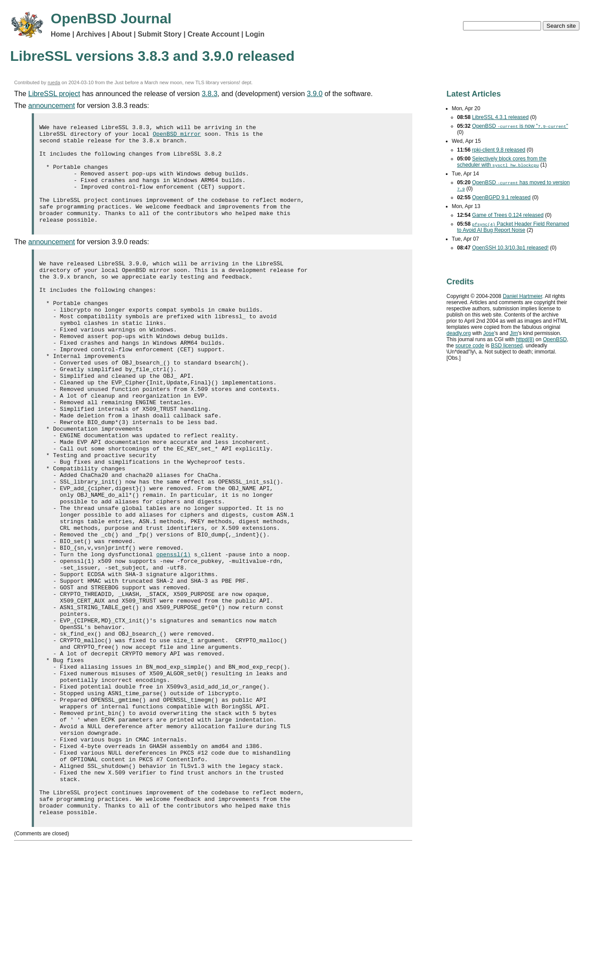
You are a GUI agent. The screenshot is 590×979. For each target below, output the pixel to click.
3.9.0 (315, 93)
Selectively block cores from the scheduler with (502, 162)
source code (470, 345)
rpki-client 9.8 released (499, 150)
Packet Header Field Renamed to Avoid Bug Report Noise (513, 227)
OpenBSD (555, 339)
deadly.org (459, 333)
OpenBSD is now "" (520, 126)
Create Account (213, 34)
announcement (51, 105)
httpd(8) (525, 339)
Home (60, 34)
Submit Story (160, 34)
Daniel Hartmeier (522, 296)
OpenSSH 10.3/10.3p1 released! (510, 248)
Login (255, 34)
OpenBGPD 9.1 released (501, 197)
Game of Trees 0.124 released (508, 215)
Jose (488, 333)
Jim (514, 333)
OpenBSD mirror (177, 136)
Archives (91, 34)
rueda (54, 82)
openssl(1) (173, 633)
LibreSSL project (54, 93)
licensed (507, 345)
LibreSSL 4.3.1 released (500, 117)
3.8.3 (209, 93)
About (122, 34)
